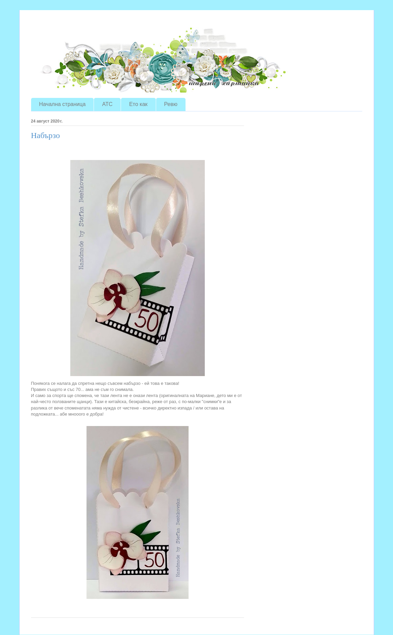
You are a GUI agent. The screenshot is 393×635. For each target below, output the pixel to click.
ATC (107, 104)
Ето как (138, 104)
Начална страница (62, 104)
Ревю (170, 104)
